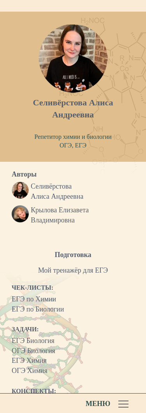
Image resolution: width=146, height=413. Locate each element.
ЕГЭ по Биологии (38, 309)
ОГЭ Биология (33, 351)
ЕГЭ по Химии (34, 299)
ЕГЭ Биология (33, 341)
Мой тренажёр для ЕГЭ (73, 270)
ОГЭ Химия (29, 370)
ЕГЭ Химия (29, 360)
